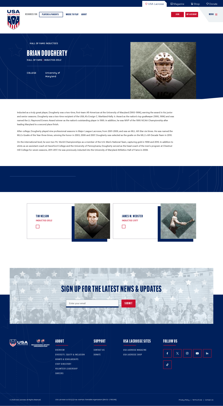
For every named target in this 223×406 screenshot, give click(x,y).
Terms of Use (197, 400)
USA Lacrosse (154, 4)
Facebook (167, 353)
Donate (211, 4)
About (84, 15)
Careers (59, 374)
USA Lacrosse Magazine (135, 350)
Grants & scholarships (67, 359)
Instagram (187, 353)
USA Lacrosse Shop (132, 355)
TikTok (167, 364)
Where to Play (72, 14)
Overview (60, 350)
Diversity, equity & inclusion (70, 355)
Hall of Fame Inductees (44, 43)
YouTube (197, 353)
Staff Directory (63, 364)
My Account (192, 14)
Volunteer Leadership (66, 369)
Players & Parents (51, 15)
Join (177, 14)
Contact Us (99, 350)
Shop (195, 4)
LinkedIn (207, 353)
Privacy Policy (184, 400)
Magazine (177, 4)
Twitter (177, 353)
